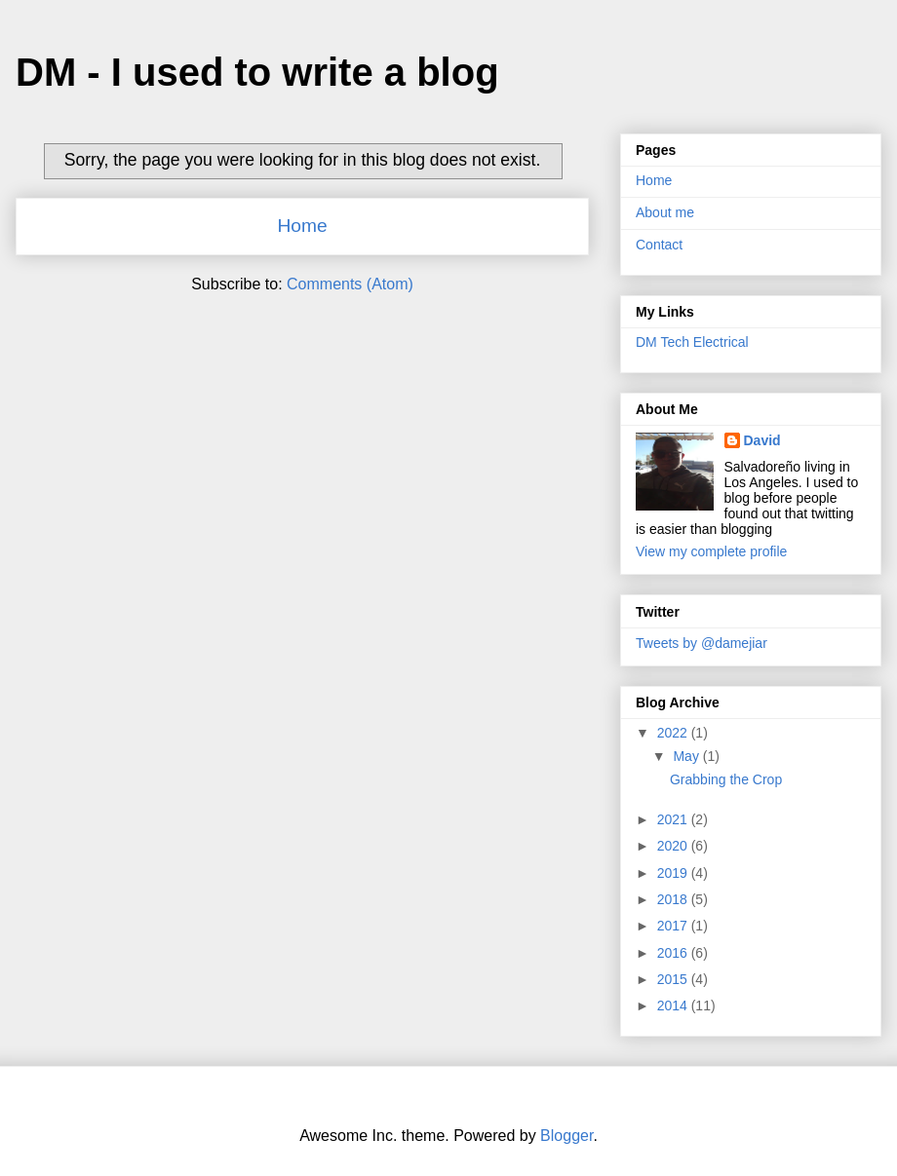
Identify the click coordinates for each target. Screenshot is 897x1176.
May (687, 756)
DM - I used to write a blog (257, 72)
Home (302, 225)
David (762, 440)
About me (665, 212)
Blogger (566, 1135)
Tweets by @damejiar (701, 643)
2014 (674, 1005)
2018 (674, 899)
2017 (674, 925)
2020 (674, 846)
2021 (674, 819)
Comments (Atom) (350, 284)
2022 (674, 732)
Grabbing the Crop (726, 779)
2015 (674, 979)
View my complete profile (711, 551)
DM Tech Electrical (692, 342)
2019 (674, 873)
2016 (674, 953)
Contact (659, 244)
